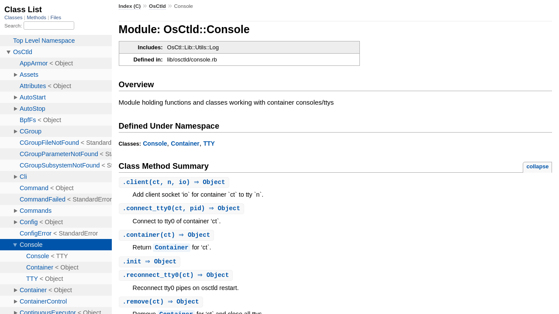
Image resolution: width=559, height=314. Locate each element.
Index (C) (130, 6)
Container (185, 143)
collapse (537, 166)
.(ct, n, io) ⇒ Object (175, 182)
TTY (209, 143)
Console (155, 143)
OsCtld (157, 6)
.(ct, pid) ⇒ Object (183, 209)
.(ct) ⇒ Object (168, 236)
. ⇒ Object (151, 263)
